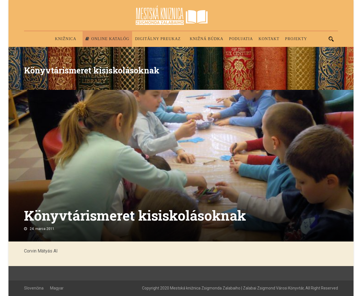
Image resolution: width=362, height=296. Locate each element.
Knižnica (65, 39)
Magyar (57, 288)
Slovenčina (34, 288)
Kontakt (268, 39)
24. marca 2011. (42, 229)
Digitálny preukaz (158, 39)
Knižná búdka (206, 39)
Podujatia (241, 39)
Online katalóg (107, 39)
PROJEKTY (296, 39)
